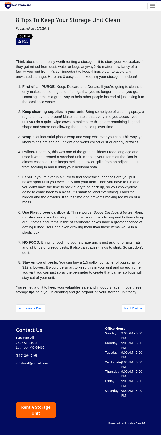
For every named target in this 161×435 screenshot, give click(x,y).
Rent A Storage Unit (36, 410)
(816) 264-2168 (27, 355)
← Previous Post (31, 308)
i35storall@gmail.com (32, 363)
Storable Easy (134, 423)
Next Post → (133, 308)
